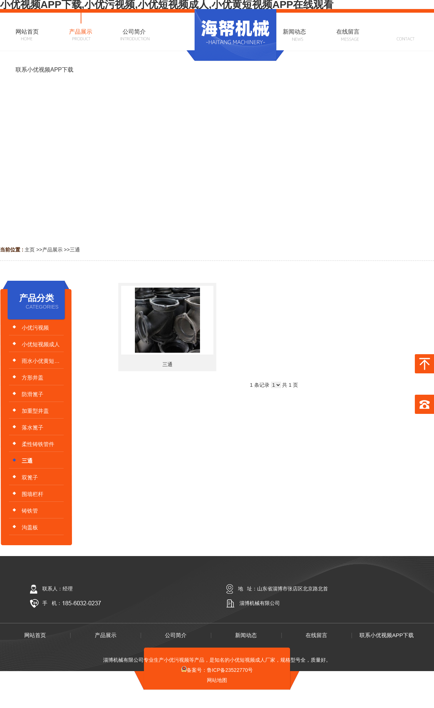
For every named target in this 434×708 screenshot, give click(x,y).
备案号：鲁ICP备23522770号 (217, 670)
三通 (75, 250)
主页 (30, 250)
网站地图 (217, 680)
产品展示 (52, 250)
